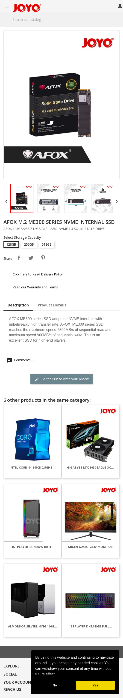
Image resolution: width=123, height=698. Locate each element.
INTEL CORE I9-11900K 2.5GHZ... (32, 467)
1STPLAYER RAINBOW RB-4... (32, 546)
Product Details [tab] (52, 305)
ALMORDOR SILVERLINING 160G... (32, 626)
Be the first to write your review (61, 379)
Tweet (30, 258)
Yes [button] (95, 685)
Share (18, 258)
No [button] (55, 685)
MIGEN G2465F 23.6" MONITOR (90, 546)
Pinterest (42, 258)
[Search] (61, 19)
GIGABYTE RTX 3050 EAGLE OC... (90, 467)
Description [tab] (18, 305)
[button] (57, 674)
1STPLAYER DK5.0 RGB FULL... (90, 626)
